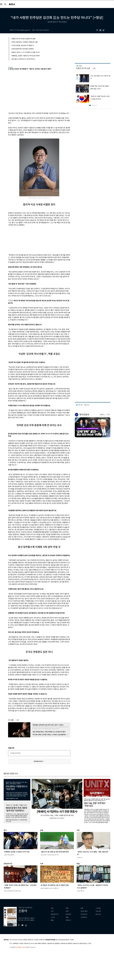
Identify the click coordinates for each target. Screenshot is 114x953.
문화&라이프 (55, 914)
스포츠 (53, 917)
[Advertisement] (34, 240)
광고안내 (98, 914)
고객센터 (36, 940)
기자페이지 (84, 917)
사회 (52, 911)
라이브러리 (84, 914)
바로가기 (102, 414)
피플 (67, 917)
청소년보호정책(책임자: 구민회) (65, 940)
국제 (67, 911)
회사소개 (12, 940)
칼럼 (52, 920)
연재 (82, 908)
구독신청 (98, 911)
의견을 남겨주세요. (15, 753)
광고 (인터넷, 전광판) (21, 940)
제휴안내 (30, 940)
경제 (67, 908)
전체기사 (68, 920)
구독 (18, 720)
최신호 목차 (84, 911)
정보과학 (68, 914)
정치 (52, 908)
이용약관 (42, 940)
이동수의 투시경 (83, 68)
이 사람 (11, 720)
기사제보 (98, 908)
